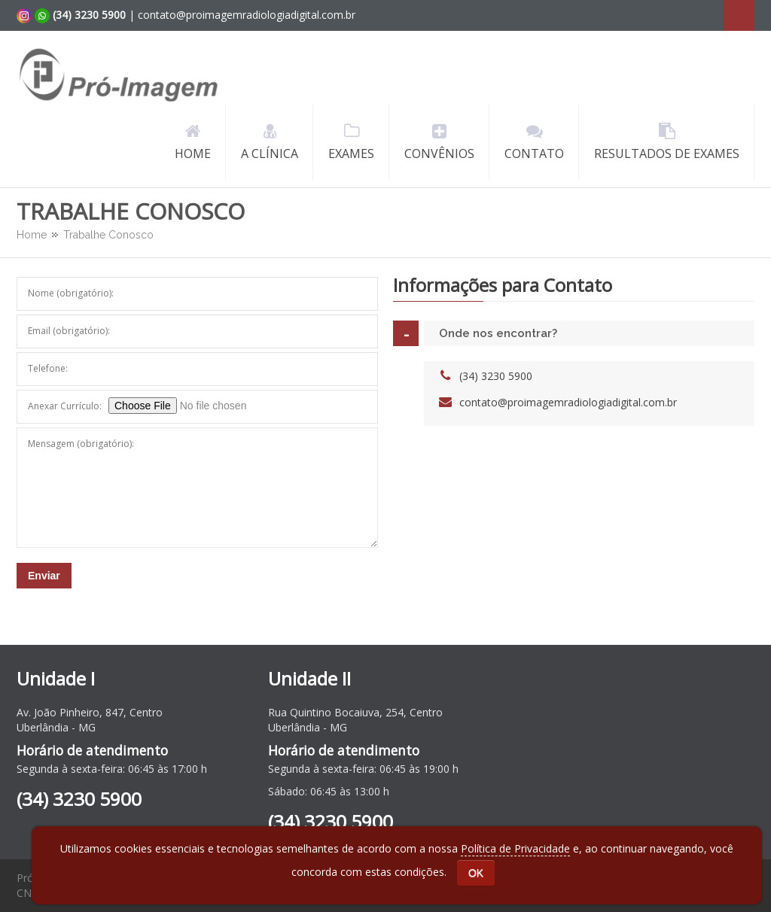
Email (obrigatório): (69, 330)
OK (475, 873)
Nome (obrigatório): (71, 293)
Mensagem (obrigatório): (81, 443)
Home (32, 235)
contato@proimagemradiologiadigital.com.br (568, 402)
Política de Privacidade (515, 848)
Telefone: (48, 368)
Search (739, 15)
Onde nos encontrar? (498, 333)
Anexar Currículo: (65, 406)
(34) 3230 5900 (495, 376)
